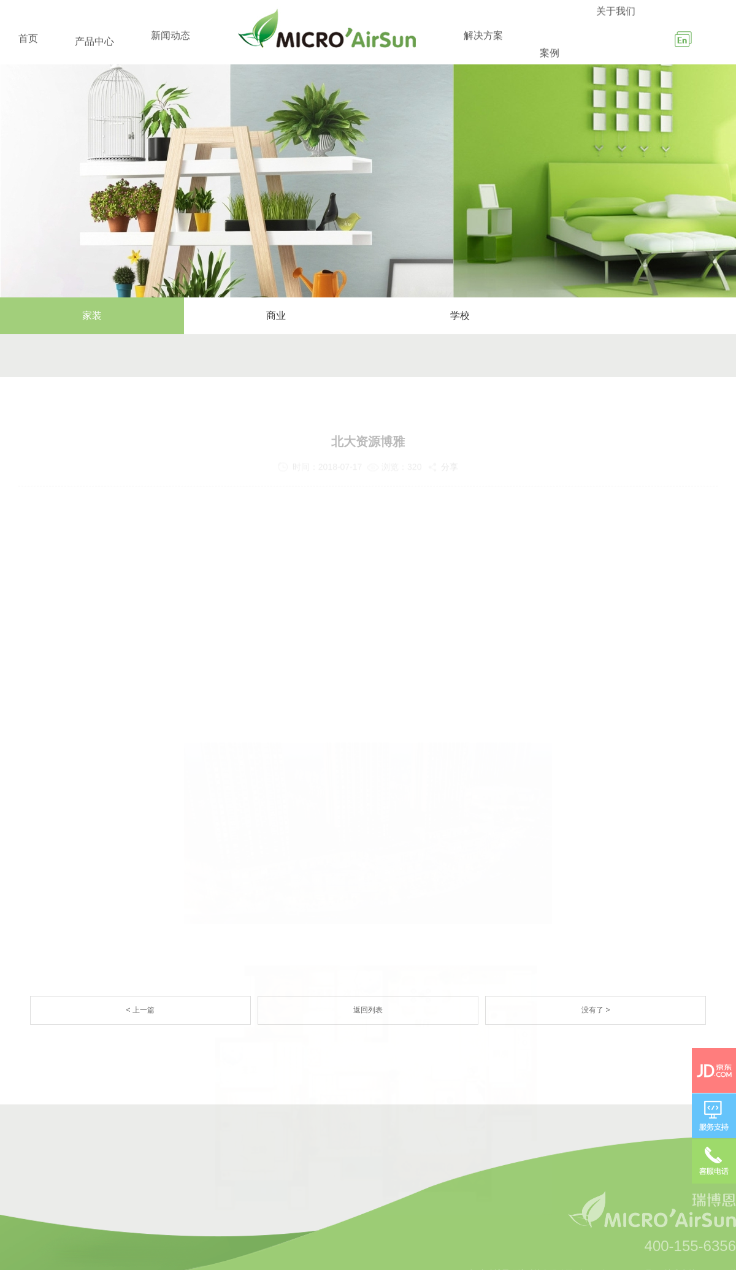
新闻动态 (170, 41)
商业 (276, 315)
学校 (460, 315)
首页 (28, 41)
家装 (92, 315)
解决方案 (483, 46)
